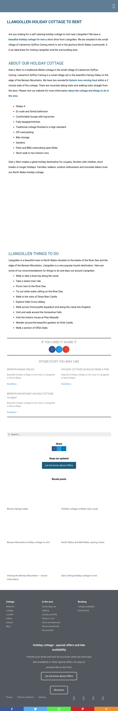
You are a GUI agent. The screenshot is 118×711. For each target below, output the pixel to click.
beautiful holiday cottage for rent (27, 39)
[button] (113, 6)
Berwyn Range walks (20, 369)
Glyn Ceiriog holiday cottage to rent (79, 575)
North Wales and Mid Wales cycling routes (82, 541)
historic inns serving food (83, 80)
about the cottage (78, 90)
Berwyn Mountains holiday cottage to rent (28, 541)
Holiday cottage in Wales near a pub (85, 369)
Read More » (12, 384)
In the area (47, 601)
